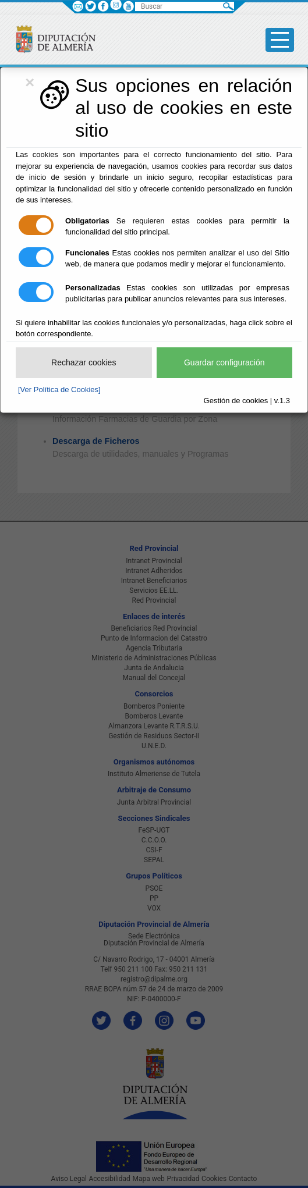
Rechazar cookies (83, 362)
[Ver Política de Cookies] (59, 389)
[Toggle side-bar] (279, 40)
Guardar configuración (224, 362)
